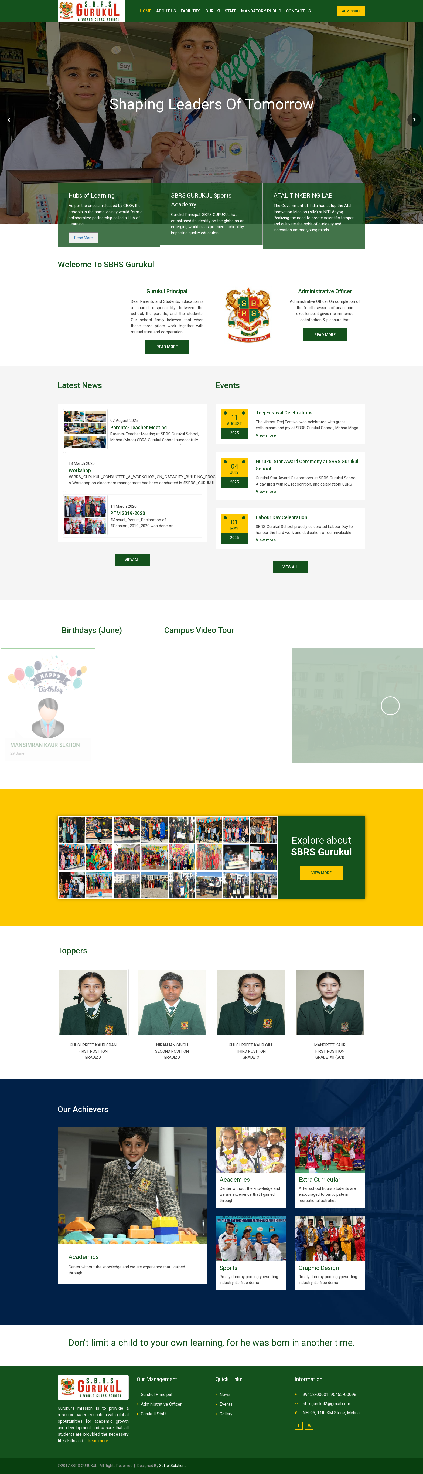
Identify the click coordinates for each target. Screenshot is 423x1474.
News (225, 1394)
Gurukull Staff (153, 1414)
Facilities (190, 11)
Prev (9, 120)
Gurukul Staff (220, 11)
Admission (351, 11)
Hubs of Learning (92, 195)
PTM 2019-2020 (127, 513)
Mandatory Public (261, 11)
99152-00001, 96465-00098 (330, 1394)
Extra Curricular (319, 1179)
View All (133, 560)
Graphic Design (319, 1268)
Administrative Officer (325, 291)
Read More (83, 238)
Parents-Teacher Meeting (138, 427)
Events (226, 1404)
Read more (167, 347)
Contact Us (298, 11)
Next (414, 120)
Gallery (226, 1414)
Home (145, 11)
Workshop (80, 470)
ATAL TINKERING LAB (303, 195)
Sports (228, 1268)
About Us (166, 11)
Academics (84, 1256)
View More (321, 873)
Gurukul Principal (166, 291)
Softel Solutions (172, 1465)
